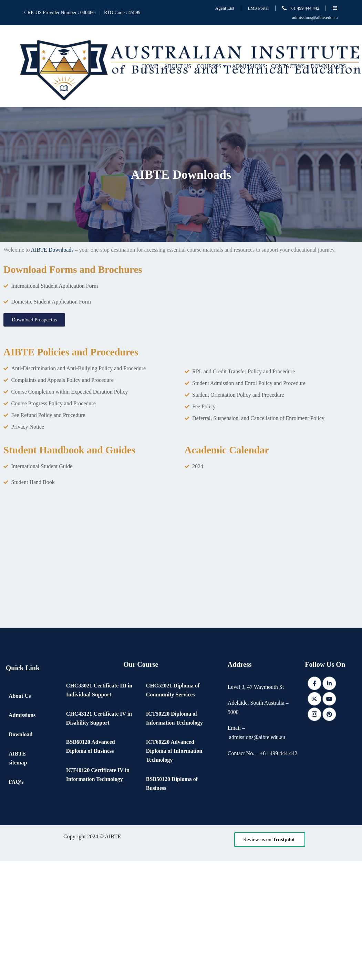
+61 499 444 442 (304, 8)
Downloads (328, 66)
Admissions (249, 66)
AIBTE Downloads (52, 250)
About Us (177, 66)
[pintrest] (329, 714)
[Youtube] (329, 699)
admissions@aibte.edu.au (315, 17)
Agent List (224, 8)
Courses (211, 66)
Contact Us (288, 66)
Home (150, 66)
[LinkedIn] (329, 683)
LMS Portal (258, 8)
